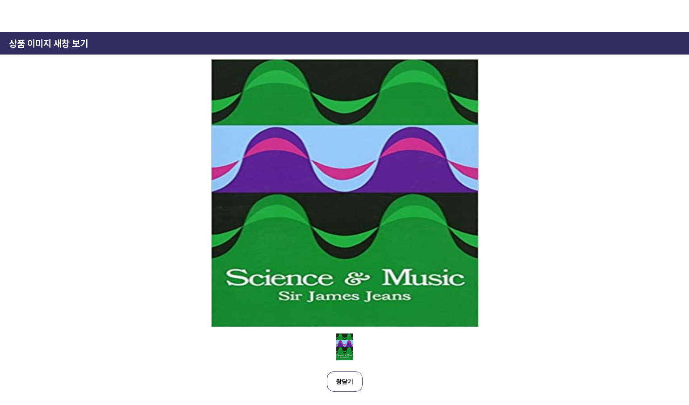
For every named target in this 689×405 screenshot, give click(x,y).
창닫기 (344, 381)
